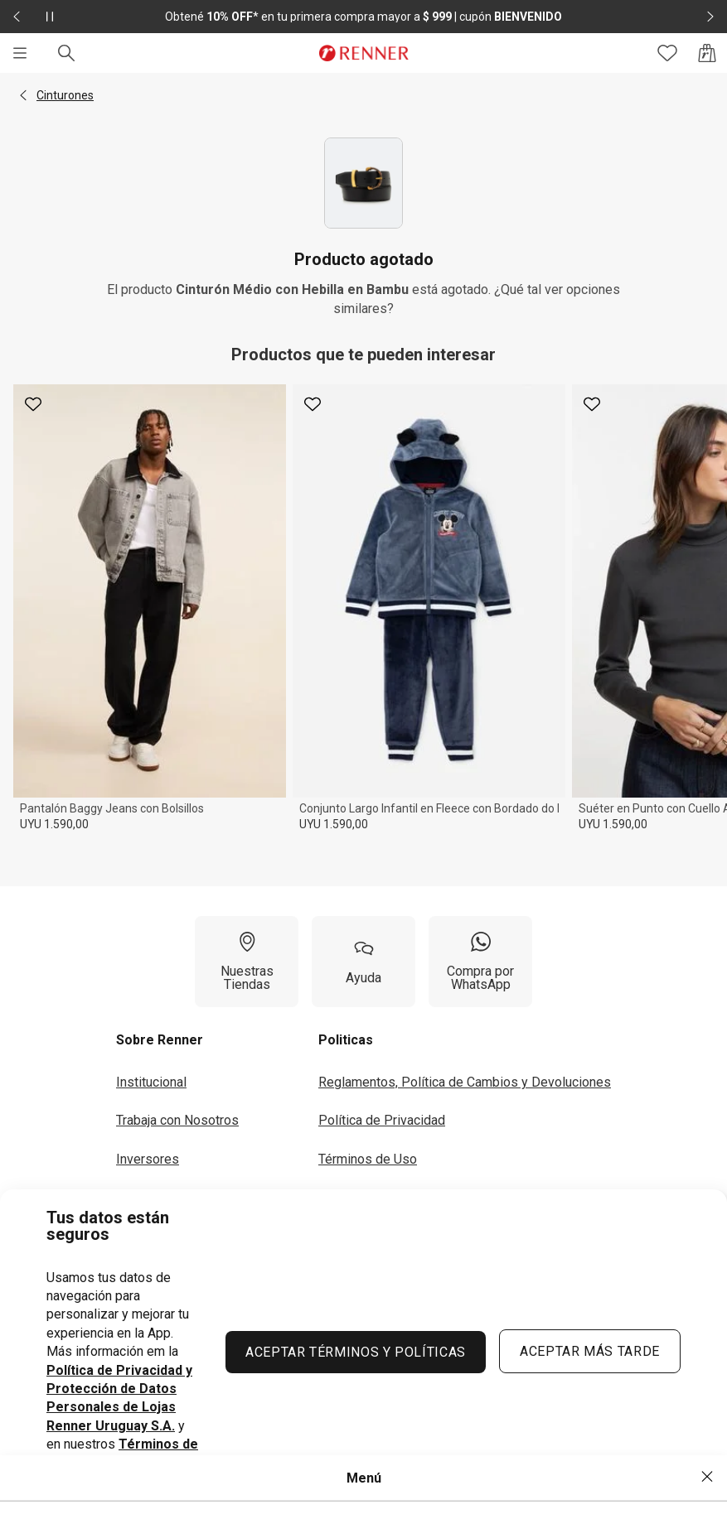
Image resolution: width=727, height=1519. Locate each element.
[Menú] (20, 53)
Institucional (151, 1082)
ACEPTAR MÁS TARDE (590, 1351)
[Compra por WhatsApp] (480, 961)
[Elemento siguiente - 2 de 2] (710, 16)
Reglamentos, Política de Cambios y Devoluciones (464, 1082)
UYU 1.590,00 (54, 824)
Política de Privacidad (381, 1120)
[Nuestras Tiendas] (246, 961)
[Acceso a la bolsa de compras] (707, 53)
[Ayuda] (363, 961)
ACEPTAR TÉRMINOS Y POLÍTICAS (355, 1352)
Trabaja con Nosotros (177, 1120)
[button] (23, 95)
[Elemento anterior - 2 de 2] (16, 16)
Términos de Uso (367, 1159)
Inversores (147, 1159)
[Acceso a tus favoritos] (667, 53)
